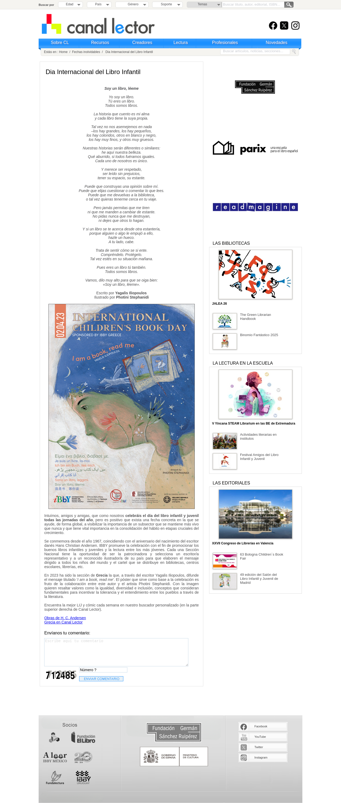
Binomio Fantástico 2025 (259, 335)
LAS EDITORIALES (231, 483)
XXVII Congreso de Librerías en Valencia (242, 543)
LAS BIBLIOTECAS (231, 243)
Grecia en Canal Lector (63, 622)
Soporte (166, 4)
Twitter (258, 747)
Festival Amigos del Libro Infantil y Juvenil (259, 457)
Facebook (260, 726)
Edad (69, 4)
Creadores (142, 42)
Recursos (100, 42)
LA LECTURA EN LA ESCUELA (243, 363)
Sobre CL (60, 42)
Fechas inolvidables (86, 52)
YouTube (260, 736)
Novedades (276, 42)
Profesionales (225, 42)
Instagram (260, 757)
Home (63, 52)
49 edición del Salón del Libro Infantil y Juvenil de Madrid (259, 579)
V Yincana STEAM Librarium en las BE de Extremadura (253, 423)
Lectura (180, 42)
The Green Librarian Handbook (255, 317)
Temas (202, 4)
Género (132, 4)
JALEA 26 (219, 303)
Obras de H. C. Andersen (65, 618)
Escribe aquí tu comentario (116, 652)
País (98, 4)
